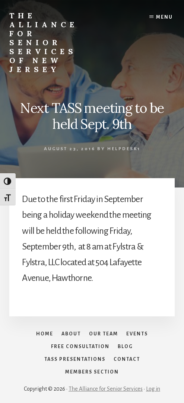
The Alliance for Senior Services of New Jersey (43, 42)
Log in (153, 389)
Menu (164, 17)
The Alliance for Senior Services (106, 389)
